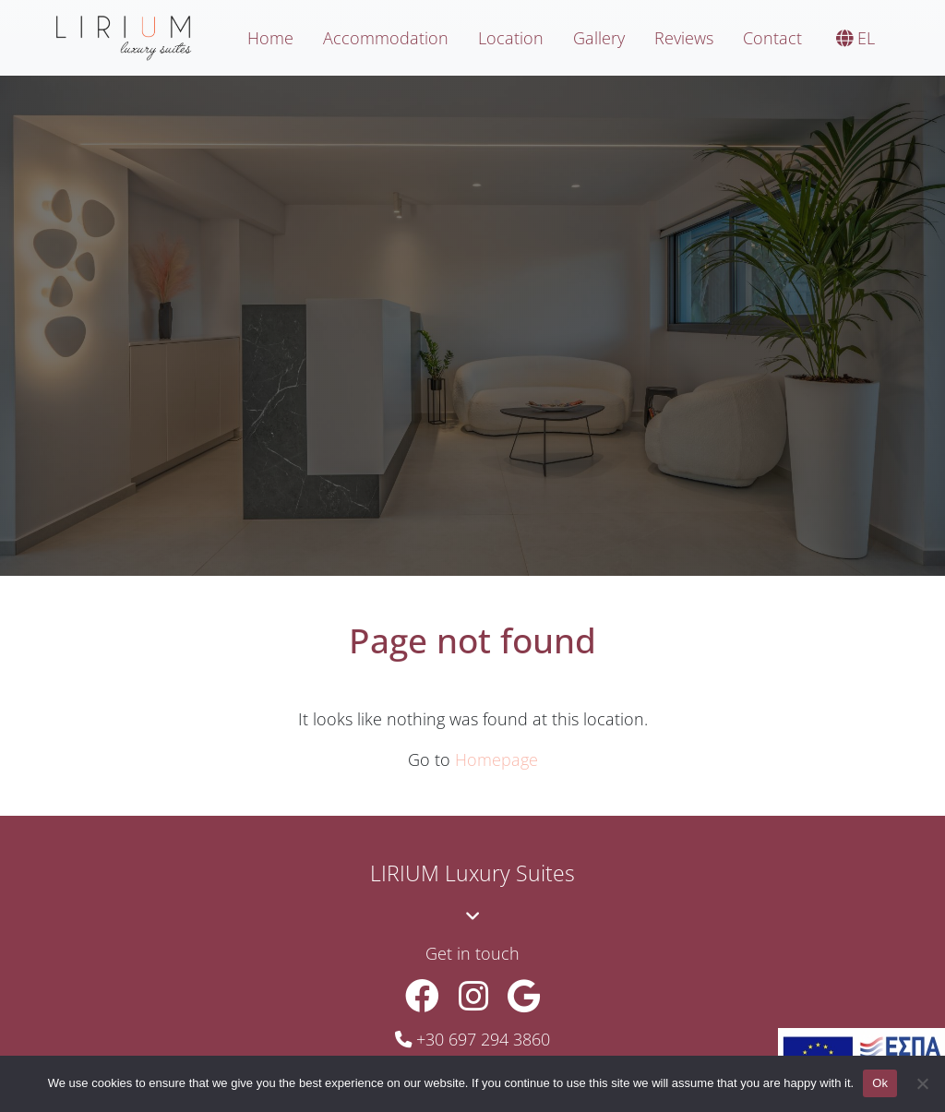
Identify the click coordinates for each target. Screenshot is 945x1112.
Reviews (683, 37)
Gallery (599, 37)
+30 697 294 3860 (483, 1038)
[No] (922, 1083)
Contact (772, 37)
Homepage (496, 759)
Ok (880, 1083)
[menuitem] (853, 38)
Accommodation (386, 37)
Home (270, 37)
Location (511, 37)
